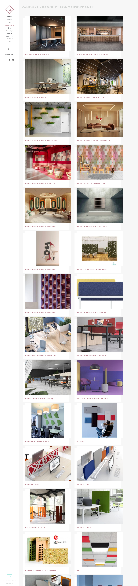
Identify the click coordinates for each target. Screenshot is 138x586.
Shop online (9, 25)
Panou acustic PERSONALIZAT (92, 183)
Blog (9, 28)
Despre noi (10, 31)
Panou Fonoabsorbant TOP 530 (93, 312)
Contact (10, 41)
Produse (10, 17)
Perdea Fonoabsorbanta (37, 54)
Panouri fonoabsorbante (37, 441)
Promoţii (10, 34)
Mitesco (81, 441)
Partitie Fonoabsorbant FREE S (93, 398)
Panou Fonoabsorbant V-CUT (40, 97)
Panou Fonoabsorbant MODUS (92, 355)
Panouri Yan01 (85, 527)
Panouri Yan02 (85, 484)
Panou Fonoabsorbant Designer (41, 226)
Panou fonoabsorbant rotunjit (40, 398)
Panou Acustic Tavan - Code (91, 97)
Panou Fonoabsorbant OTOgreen (41, 140)
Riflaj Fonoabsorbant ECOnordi (93, 54)
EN (10, 576)
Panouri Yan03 (33, 484)
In (79, 571)
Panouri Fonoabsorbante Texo (92, 269)
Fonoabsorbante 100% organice (41, 571)
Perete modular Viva (36, 527)
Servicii (9, 19)
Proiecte (10, 22)
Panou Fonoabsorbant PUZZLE (41, 183)
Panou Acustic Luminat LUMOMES (94, 140)
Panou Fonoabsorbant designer (93, 226)
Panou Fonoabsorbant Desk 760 (41, 355)
